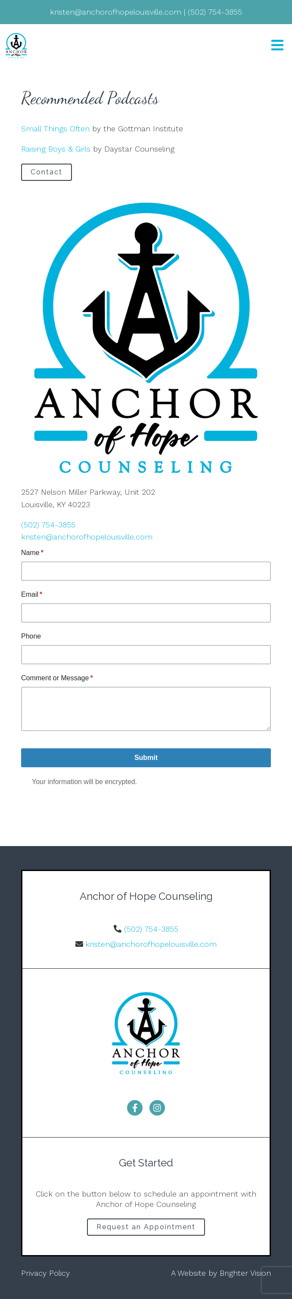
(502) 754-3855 (48, 524)
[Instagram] (157, 1108)
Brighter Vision (245, 1272)
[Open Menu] (277, 45)
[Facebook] (135, 1108)
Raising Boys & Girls (55, 148)
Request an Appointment (146, 1227)
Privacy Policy (45, 1272)
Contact (46, 172)
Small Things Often (55, 128)
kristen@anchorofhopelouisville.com (86, 536)
